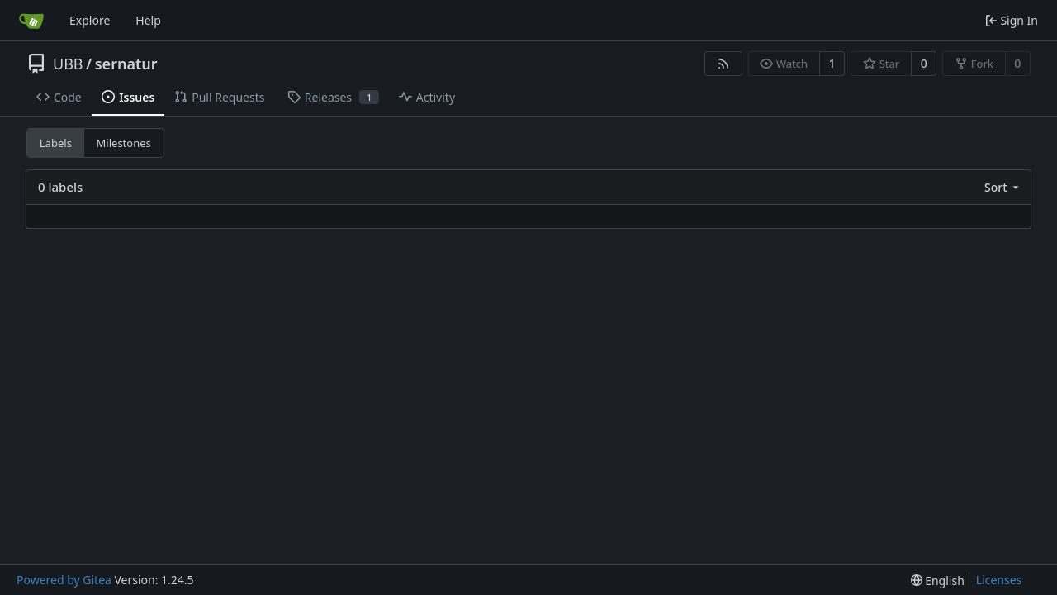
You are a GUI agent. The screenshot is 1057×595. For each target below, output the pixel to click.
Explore (89, 20)
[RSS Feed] (723, 63)
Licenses (999, 580)
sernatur (126, 63)
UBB (68, 63)
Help (148, 20)
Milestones (124, 143)
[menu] (1002, 187)
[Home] (31, 21)
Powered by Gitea (64, 580)
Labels (56, 143)
